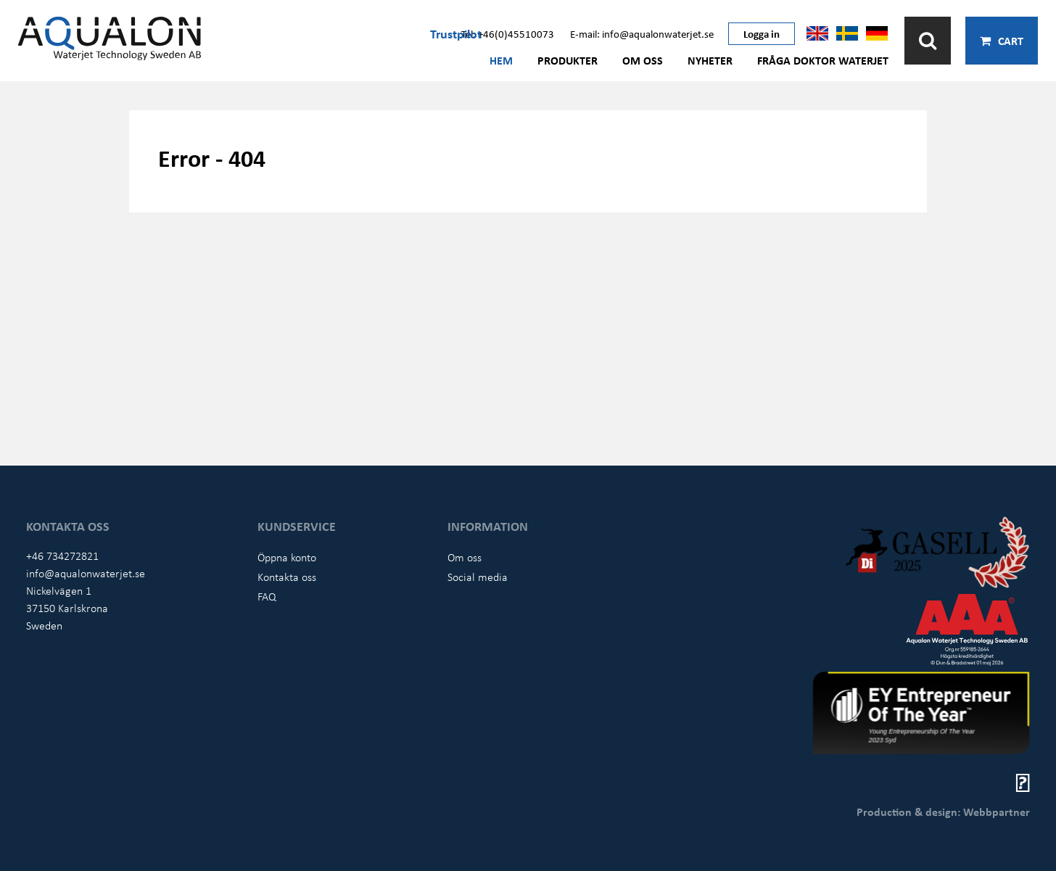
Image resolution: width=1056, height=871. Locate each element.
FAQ (266, 596)
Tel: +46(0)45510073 (507, 33)
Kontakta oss (286, 577)
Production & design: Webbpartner (943, 812)
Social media (477, 577)
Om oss (642, 60)
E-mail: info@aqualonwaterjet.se (642, 33)
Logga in (761, 33)
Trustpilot (456, 33)
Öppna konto (286, 557)
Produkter (567, 60)
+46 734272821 (62, 556)
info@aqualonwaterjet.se (85, 573)
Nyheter (710, 60)
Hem (501, 60)
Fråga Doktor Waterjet (822, 60)
